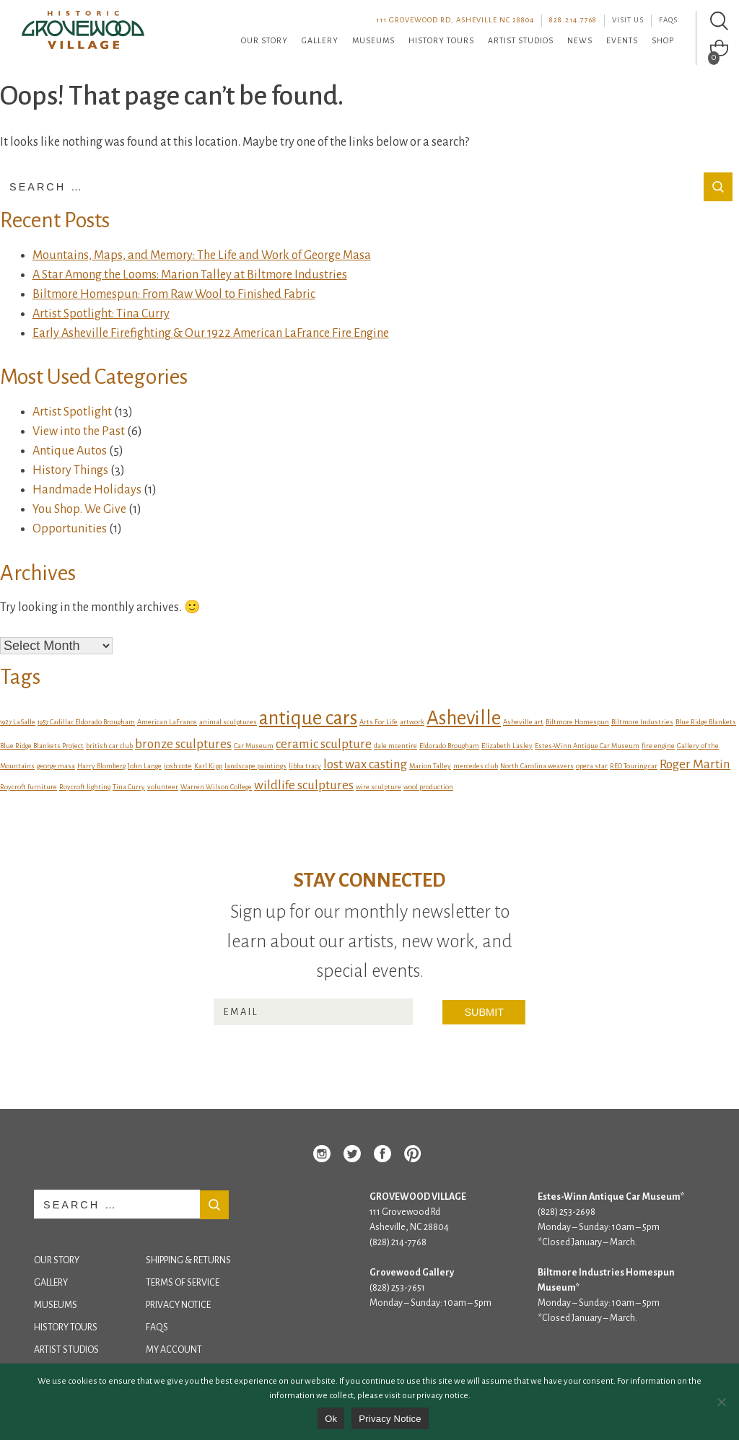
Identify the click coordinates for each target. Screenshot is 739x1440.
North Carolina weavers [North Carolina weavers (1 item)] (537, 766)
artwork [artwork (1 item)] (412, 722)
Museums (373, 40)
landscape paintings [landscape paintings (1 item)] (255, 766)
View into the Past (78, 431)
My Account (174, 1350)
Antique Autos (69, 450)
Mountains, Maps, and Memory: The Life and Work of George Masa (201, 255)
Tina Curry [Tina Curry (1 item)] (129, 787)
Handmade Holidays (86, 489)
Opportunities (69, 528)
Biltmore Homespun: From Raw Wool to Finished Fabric (173, 294)
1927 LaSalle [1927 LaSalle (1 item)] (17, 722)
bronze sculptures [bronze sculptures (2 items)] (183, 744)
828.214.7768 (573, 20)
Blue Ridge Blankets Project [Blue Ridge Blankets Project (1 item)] (42, 746)
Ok (331, 1418)
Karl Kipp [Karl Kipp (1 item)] (208, 766)
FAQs (668, 20)
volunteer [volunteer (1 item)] (162, 787)
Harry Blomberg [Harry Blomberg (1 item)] (101, 766)
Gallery (320, 40)
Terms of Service (182, 1283)
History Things (70, 470)
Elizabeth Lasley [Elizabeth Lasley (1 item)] (507, 746)
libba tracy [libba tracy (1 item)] (305, 766)
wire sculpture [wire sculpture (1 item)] (378, 787)
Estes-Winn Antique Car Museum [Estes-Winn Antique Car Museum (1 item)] (587, 746)
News (579, 40)
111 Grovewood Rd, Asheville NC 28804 (455, 20)
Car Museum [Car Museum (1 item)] (254, 746)
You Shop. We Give (79, 509)
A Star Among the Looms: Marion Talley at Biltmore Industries (189, 274)
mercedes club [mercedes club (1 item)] (475, 766)
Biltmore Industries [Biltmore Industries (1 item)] (642, 722)
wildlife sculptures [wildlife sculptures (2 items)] (304, 785)
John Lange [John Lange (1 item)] (145, 766)
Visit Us (628, 20)
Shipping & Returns (188, 1260)
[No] (721, 1402)
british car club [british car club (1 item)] (109, 746)
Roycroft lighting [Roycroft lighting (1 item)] (84, 787)
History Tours (441, 40)
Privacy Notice (178, 1305)
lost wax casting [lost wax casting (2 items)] (365, 764)
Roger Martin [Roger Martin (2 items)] (695, 764)
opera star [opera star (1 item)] (592, 766)
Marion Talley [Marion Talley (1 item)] (430, 766)
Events (622, 40)
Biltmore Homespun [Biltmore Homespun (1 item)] (577, 722)
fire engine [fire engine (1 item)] (658, 746)
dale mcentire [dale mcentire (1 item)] (395, 746)
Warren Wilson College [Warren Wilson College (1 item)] (216, 787)
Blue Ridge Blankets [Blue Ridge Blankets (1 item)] (705, 722)
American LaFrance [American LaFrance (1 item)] (167, 722)
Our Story (264, 40)
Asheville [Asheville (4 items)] (464, 718)
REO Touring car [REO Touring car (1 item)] (633, 766)
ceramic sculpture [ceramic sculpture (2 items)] (324, 744)
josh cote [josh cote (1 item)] (178, 766)
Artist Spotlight (72, 411)
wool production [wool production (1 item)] (428, 787)
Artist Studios (521, 40)
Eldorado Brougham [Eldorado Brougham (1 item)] (449, 746)
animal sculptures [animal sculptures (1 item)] (228, 722)
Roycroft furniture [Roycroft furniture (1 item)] (28, 787)
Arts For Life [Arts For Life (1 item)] (378, 722)
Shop (663, 40)
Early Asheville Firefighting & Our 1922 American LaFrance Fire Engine (210, 333)
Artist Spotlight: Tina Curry (101, 313)
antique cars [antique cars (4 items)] (308, 718)
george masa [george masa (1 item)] (56, 766)
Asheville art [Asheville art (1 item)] (523, 722)
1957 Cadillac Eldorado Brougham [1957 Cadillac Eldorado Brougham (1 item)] (86, 722)
